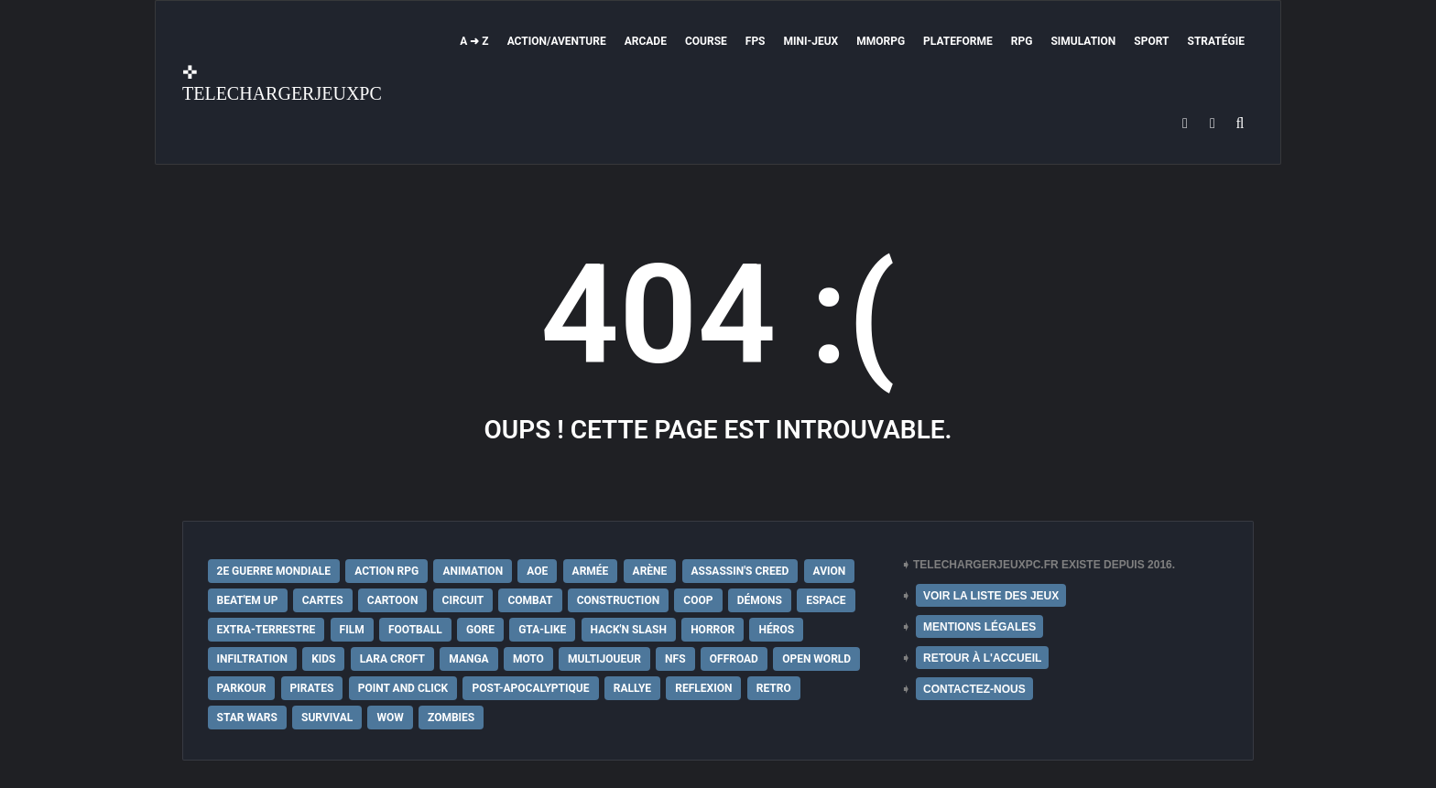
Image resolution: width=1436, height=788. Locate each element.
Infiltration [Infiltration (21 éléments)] (252, 659)
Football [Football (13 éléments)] (415, 629)
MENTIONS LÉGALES (979, 627)
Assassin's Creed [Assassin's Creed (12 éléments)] (740, 571)
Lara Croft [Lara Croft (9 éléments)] (392, 659)
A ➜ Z (474, 41)
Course (706, 41)
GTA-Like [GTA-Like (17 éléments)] (542, 629)
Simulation (1082, 41)
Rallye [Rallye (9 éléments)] (632, 688)
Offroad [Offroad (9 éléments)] (734, 659)
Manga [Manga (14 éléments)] (468, 659)
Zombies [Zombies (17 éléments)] (451, 717)
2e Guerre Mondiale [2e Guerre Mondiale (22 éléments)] (274, 571)
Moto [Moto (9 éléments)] (528, 659)
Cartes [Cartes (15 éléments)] (322, 600)
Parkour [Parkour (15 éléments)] (242, 688)
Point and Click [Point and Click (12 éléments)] (403, 688)
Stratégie (1216, 41)
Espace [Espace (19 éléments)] (825, 600)
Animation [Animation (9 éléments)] (472, 571)
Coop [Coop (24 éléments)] (698, 600)
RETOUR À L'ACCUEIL (982, 658)
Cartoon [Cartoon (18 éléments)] (393, 600)
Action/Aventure (556, 41)
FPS (755, 41)
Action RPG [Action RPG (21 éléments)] (386, 571)
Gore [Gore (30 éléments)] (480, 629)
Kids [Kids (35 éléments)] (323, 659)
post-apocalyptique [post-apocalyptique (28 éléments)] (530, 688)
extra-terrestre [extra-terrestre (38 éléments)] (266, 629)
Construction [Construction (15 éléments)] (618, 600)
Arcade (646, 41)
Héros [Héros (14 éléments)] (776, 629)
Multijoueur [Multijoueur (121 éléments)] (604, 659)
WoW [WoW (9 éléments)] (389, 717)
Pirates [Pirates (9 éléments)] (312, 688)
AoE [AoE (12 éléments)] (537, 571)
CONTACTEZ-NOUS (974, 689)
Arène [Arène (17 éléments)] (650, 571)
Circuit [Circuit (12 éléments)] (463, 600)
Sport (1151, 41)
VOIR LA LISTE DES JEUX (991, 595)
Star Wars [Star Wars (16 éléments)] (247, 717)
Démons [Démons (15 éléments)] (759, 600)
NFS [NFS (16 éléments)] (675, 659)
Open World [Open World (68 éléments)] (816, 659)
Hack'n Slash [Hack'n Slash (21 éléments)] (629, 629)
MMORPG (880, 41)
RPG (1022, 41)
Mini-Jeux (811, 41)
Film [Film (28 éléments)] (352, 629)
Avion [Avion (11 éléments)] (829, 571)
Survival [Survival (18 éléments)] (327, 717)
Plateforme (958, 41)
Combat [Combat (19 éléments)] (529, 600)
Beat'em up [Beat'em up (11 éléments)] (247, 600)
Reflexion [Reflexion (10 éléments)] (703, 688)
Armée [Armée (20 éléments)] (590, 571)
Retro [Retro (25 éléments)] (773, 688)
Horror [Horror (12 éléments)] (712, 629)
